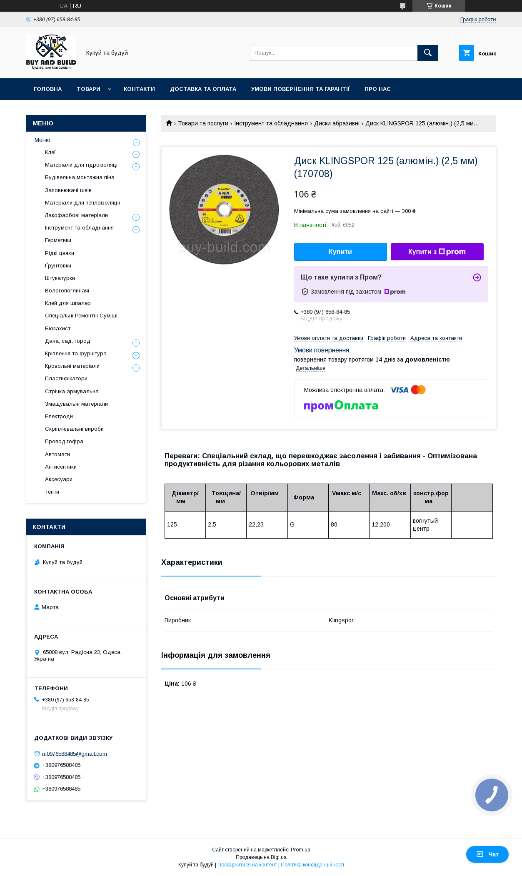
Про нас (378, 89)
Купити (340, 251)
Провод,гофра (64, 441)
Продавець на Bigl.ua (261, 857)
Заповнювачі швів (68, 190)
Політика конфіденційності (312, 865)
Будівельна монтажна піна (80, 177)
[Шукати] (427, 53)
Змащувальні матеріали (76, 404)
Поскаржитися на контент (247, 865)
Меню (42, 140)
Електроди (59, 416)
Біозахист (57, 328)
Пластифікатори (66, 378)
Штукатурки (60, 278)
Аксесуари (58, 479)
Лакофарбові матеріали (76, 215)
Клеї (50, 152)
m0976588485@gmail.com (74, 753)
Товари (88, 89)
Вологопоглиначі (67, 290)
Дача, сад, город (67, 341)
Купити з (437, 252)
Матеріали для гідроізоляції (82, 165)
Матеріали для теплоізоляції (82, 203)
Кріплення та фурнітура (76, 353)
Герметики (58, 240)
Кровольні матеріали (72, 366)
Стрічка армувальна (72, 391)
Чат (487, 854)
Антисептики (61, 467)
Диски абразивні (337, 123)
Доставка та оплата (203, 89)
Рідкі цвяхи (59, 253)
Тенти (52, 492)
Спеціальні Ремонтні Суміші (81, 315)
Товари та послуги (203, 123)
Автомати (57, 454)
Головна (48, 89)
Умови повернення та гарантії (300, 89)
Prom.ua (300, 850)
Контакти (139, 89)
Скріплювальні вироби (74, 429)
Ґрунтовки (58, 265)
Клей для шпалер (68, 303)
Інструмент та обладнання (271, 123)
